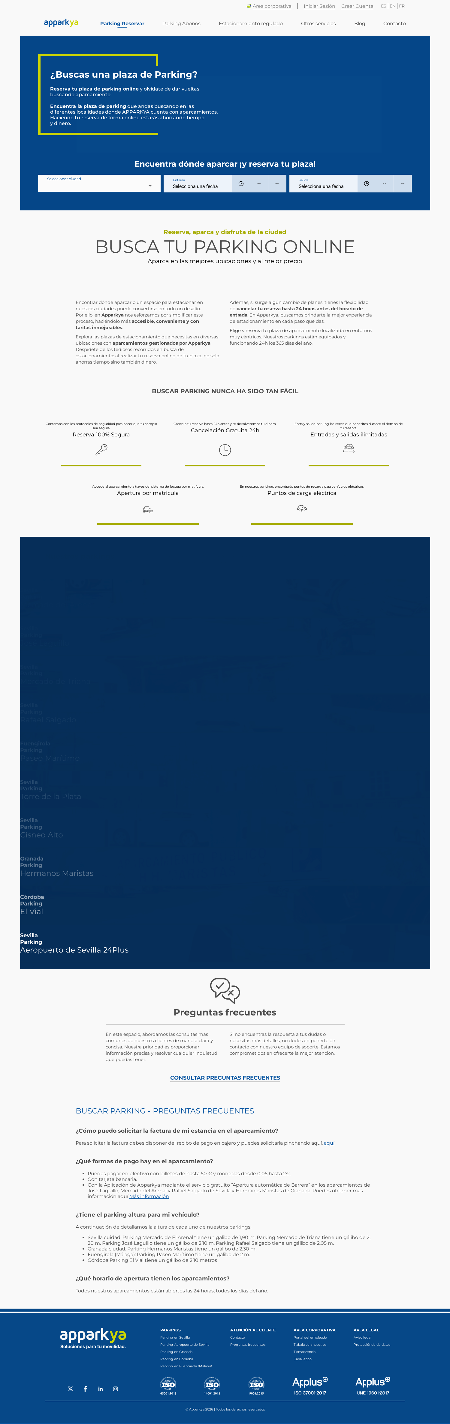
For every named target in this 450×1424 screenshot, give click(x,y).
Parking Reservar (124, 24)
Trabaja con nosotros (310, 1344)
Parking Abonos (183, 24)
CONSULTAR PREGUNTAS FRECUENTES (225, 1078)
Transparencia (305, 1352)
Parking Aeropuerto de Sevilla (184, 1344)
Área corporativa (268, 6)
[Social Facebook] (85, 1390)
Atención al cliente (253, 1330)
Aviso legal (362, 1337)
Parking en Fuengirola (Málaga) (186, 1366)
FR (402, 6)
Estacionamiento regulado (252, 24)
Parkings (170, 1330)
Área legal (366, 1330)
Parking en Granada (176, 1352)
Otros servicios (319, 24)
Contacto (394, 24)
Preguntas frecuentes (247, 1344)
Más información (149, 1196)
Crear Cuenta (357, 6)
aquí (329, 1143)
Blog (360, 24)
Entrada (179, 180)
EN (393, 6)
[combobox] (99, 185)
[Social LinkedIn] (100, 1390)
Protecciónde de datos (372, 1344)
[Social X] (70, 1390)
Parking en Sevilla (175, 1337)
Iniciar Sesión (319, 6)
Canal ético (303, 1359)
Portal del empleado (310, 1337)
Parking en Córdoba (176, 1359)
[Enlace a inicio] (61, 24)
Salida (303, 180)
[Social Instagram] (115, 1390)
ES (383, 6)
